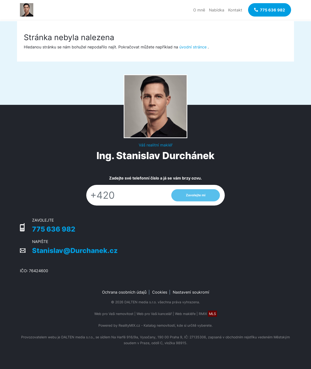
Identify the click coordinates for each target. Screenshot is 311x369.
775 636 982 (53, 229)
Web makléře (185, 314)
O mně (199, 10)
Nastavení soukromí (191, 292)
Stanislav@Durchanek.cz (75, 250)
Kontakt (235, 10)
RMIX (208, 314)
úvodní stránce (193, 47)
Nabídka (216, 10)
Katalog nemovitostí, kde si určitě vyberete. (178, 325)
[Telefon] (126, 195)
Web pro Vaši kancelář (154, 314)
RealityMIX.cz (129, 325)
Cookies (159, 292)
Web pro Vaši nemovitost (113, 314)
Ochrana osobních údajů (124, 292)
